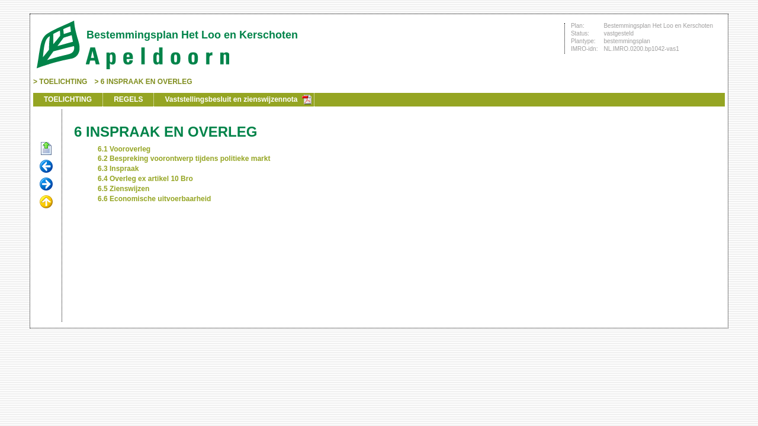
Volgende (46, 185)
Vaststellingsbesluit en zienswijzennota (231, 99)
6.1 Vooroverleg (124, 149)
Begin (46, 149)
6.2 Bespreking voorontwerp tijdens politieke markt (184, 158)
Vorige (46, 167)
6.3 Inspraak (118, 168)
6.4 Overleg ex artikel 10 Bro (145, 179)
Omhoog (46, 202)
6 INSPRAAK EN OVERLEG (146, 82)
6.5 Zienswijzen (123, 189)
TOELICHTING (63, 82)
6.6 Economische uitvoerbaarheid (154, 199)
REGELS (128, 99)
